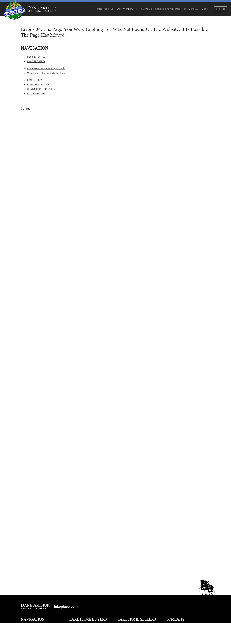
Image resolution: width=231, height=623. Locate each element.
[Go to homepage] (15, 10)
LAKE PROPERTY (36, 61)
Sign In (220, 8)
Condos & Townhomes (168, 8)
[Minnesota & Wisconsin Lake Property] (50, 606)
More (206, 8)
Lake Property (125, 8)
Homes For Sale (104, 8)
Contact (26, 108)
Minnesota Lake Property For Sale (46, 68)
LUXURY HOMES (36, 93)
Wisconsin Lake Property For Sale (46, 72)
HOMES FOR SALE (37, 56)
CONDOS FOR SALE (38, 84)
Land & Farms (144, 8)
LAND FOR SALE (36, 80)
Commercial (191, 8)
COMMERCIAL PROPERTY (41, 89)
